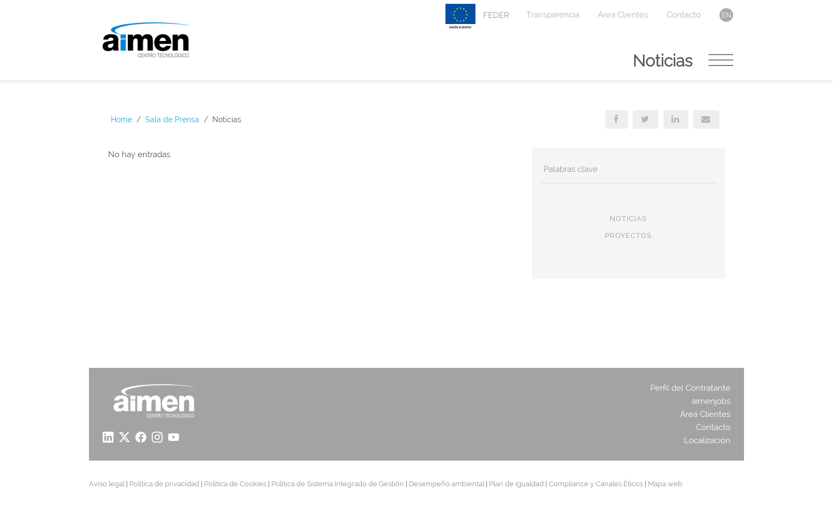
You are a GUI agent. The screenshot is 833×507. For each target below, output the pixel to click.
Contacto (684, 15)
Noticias (628, 218)
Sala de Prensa (172, 119)
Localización (707, 440)
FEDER (477, 16)
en (726, 15)
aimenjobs (711, 401)
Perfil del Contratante (690, 388)
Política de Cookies (235, 484)
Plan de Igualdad (516, 484)
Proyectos (628, 235)
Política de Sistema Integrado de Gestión (337, 484)
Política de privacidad (164, 484)
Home (121, 119)
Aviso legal (106, 484)
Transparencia (552, 15)
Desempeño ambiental (446, 484)
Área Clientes (623, 15)
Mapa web (665, 484)
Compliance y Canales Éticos (596, 484)
